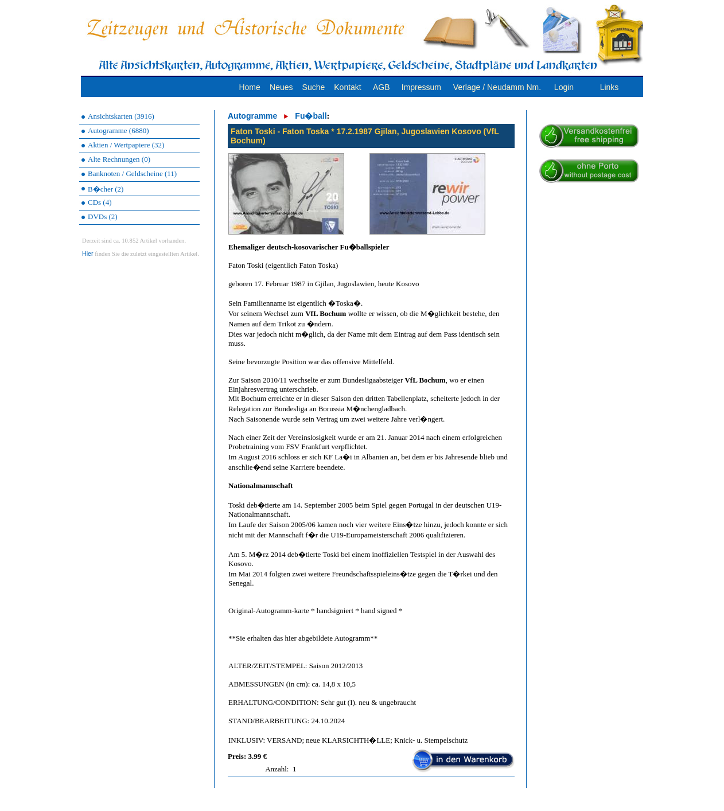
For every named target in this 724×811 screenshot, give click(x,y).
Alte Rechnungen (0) (119, 159)
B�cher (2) (105, 189)
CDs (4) (100, 202)
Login (564, 87)
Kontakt (347, 87)
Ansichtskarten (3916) (121, 116)
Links (609, 87)
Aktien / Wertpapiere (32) (126, 145)
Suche (313, 87)
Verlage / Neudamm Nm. (497, 87)
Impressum (421, 87)
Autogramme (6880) (118, 130)
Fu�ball (310, 115)
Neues (281, 87)
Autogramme (252, 115)
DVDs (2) (103, 216)
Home (249, 87)
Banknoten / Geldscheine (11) (132, 173)
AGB (381, 87)
